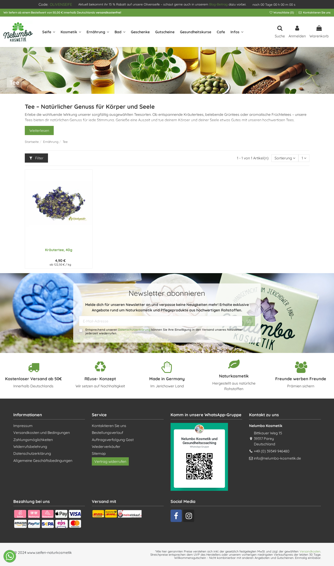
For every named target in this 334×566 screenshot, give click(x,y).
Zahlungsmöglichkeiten (33, 439)
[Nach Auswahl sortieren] (284, 158)
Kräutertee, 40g (58, 249)
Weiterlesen (39, 130)
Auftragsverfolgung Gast (113, 439)
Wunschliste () (282, 12)
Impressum (23, 425)
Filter (36, 158)
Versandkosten (310, 551)
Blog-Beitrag (218, 4)
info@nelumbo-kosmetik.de (277, 458)
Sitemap (99, 453)
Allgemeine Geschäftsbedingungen (42, 460)
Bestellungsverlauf (107, 432)
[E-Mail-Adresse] (160, 321)
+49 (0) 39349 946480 (271, 451)
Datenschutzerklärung (134, 329)
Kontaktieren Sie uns (316, 12)
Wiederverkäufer (106, 446)
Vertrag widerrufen (110, 461)
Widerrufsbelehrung (30, 446)
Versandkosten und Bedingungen (41, 432)
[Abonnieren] (248, 321)
